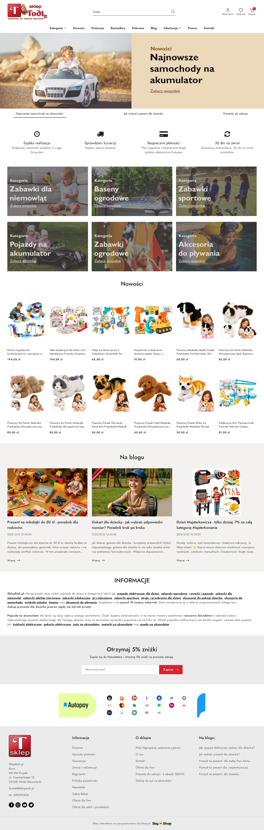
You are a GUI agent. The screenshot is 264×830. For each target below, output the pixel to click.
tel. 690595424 (19, 795)
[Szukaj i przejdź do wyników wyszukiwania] (172, 12)
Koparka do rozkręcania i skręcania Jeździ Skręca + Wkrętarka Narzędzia (148, 352)
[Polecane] (138, 28)
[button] (172, 28)
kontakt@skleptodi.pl (21, 788)
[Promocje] (98, 28)
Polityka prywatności (85, 781)
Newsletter (78, 787)
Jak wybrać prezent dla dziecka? (219, 754)
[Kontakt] (209, 28)
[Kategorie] (58, 28)
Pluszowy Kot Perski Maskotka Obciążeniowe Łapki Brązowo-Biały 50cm (236, 352)
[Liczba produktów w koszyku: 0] (252, 12)
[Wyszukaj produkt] (133, 12)
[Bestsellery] (118, 28)
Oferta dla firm (81, 801)
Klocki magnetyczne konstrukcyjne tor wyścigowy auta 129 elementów (26, 352)
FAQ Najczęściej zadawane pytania (158, 748)
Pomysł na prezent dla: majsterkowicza (223, 768)
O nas (139, 754)
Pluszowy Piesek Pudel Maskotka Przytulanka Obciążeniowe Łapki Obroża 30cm (152, 425)
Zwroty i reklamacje (84, 768)
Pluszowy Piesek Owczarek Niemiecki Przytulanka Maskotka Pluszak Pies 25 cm (110, 425)
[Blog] (154, 28)
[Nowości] (79, 28)
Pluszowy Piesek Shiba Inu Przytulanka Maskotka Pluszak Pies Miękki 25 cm (193, 425)
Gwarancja (79, 761)
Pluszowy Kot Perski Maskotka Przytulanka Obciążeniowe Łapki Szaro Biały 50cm (68, 425)
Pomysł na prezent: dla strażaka (219, 774)
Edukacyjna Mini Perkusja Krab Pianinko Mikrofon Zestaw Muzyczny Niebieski (236, 425)
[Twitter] (31, 804)
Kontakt (140, 761)
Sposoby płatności (83, 754)
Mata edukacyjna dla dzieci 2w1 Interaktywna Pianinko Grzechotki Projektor (68, 352)
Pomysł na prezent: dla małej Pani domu (224, 761)
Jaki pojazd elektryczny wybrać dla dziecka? (227, 748)
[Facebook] (11, 804)
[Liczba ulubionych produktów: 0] (241, 12)
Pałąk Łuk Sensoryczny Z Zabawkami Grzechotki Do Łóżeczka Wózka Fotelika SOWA (110, 352)
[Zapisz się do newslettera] (120, 669)
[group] (132, 71)
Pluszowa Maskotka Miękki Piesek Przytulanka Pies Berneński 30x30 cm (195, 352)
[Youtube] (24, 804)
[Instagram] (18, 804)
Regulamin (78, 774)
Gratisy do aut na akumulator (154, 781)
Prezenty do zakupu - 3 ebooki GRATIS (160, 774)
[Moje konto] (228, 12)
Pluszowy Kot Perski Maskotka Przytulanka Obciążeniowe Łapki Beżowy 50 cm (25, 425)
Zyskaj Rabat (80, 794)
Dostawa (77, 748)
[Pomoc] (193, 28)
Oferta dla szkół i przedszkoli (90, 807)
